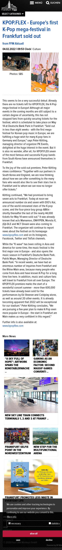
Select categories (11, 13)
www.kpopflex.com (12, 235)
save (18, 540)
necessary (14, 523)
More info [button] (11, 516)
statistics (54, 523)
